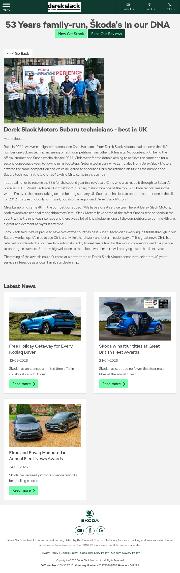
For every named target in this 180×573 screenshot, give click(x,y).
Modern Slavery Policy (125, 554)
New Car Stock (70, 33)
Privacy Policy (49, 554)
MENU (6, 7)
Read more (24, 384)
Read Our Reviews (107, 33)
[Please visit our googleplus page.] (101, 532)
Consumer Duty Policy (94, 554)
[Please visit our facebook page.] (90, 532)
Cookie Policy (69, 554)
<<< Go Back (19, 53)
